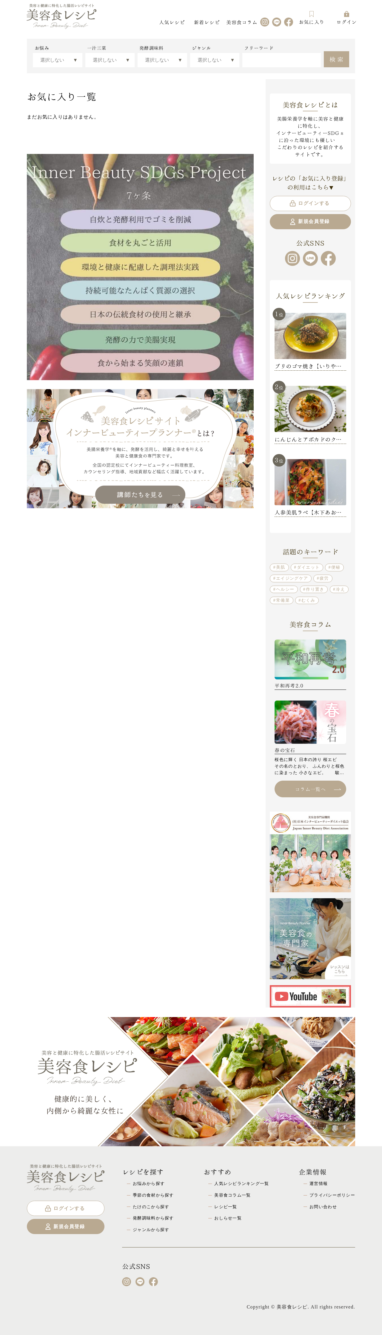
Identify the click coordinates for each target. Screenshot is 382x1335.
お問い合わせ (323, 1206)
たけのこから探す (151, 1206)
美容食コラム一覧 (232, 1195)
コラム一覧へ (318, 789)
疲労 (324, 578)
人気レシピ (172, 22)
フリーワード (258, 48)
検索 (337, 58)
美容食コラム (241, 22)
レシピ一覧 (225, 1206)
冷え (340, 589)
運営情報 (318, 1183)
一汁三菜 (97, 48)
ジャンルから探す (151, 1229)
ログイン (346, 17)
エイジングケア (292, 578)
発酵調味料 (151, 48)
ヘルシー (285, 589)
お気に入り (311, 17)
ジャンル (201, 48)
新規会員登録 (309, 222)
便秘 (336, 567)
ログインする (309, 203)
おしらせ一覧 (228, 1218)
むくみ (308, 600)
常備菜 (283, 600)
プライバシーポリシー (332, 1195)
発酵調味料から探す (153, 1218)
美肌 (280, 567)
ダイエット (308, 567)
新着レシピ (207, 22)
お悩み (42, 48)
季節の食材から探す (153, 1195)
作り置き (315, 589)
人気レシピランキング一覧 (241, 1183)
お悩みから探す (149, 1183)
